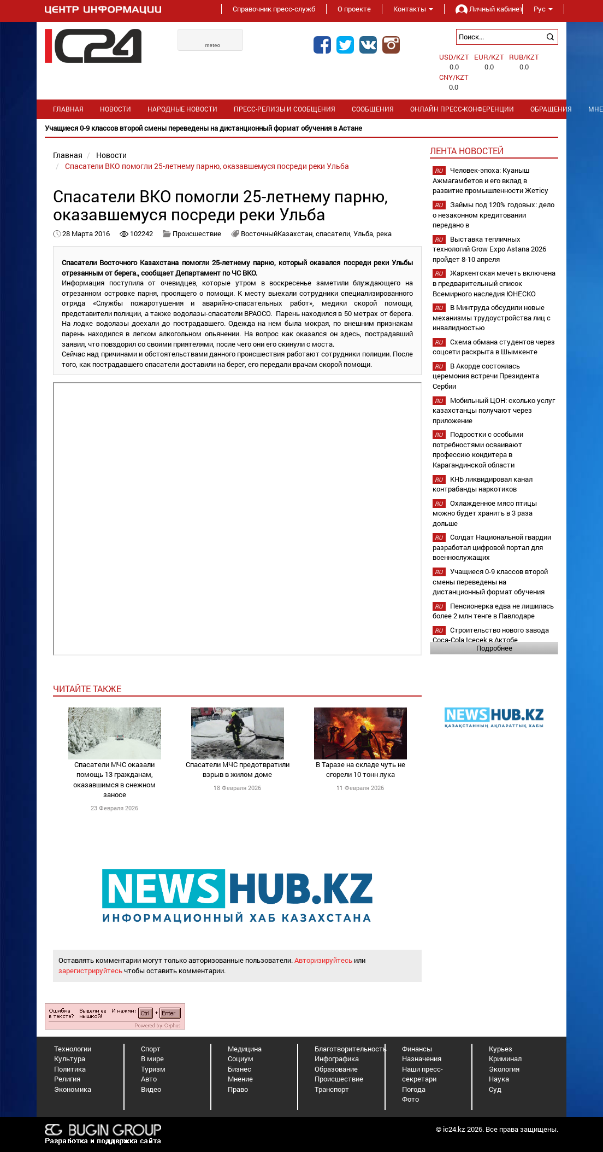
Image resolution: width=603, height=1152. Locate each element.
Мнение (240, 1079)
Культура (69, 1058)
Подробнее (494, 648)
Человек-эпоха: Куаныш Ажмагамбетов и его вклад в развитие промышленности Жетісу (490, 180)
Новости (115, 109)
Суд (495, 1089)
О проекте (354, 9)
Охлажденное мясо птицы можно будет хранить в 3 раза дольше (485, 513)
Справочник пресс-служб (274, 9)
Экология (504, 1069)
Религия (67, 1079)
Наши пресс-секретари (422, 1074)
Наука (499, 1079)
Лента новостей (467, 150)
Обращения (551, 109)
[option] (301, 128)
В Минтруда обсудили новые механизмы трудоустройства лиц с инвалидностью (492, 317)
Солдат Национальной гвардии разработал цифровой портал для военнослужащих (492, 547)
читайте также (87, 688)
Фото (410, 1099)
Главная (68, 109)
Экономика (72, 1089)
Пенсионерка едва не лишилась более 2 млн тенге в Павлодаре (493, 611)
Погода (413, 1089)
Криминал (505, 1058)
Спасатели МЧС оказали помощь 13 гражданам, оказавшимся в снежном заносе (114, 779)
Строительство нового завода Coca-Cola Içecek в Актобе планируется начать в (491, 640)
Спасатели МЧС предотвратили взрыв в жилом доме (237, 769)
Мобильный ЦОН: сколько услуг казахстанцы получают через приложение (494, 410)
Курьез (500, 1049)
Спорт (151, 1049)
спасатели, (334, 233)
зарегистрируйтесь (90, 970)
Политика (70, 1069)
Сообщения (373, 109)
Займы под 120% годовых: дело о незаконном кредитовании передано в (493, 215)
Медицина (245, 1049)
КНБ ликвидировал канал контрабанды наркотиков (483, 484)
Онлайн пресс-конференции (462, 109)
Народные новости (182, 109)
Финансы (417, 1049)
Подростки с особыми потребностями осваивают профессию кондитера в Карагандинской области (478, 449)
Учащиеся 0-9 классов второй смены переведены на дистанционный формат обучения (490, 581)
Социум (240, 1058)
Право (238, 1089)
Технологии (72, 1049)
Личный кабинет (483, 9)
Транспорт (332, 1089)
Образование (336, 1069)
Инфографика (337, 1058)
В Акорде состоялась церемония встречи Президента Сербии (486, 376)
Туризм (153, 1069)
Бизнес (239, 1069)
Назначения (421, 1058)
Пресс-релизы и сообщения (284, 109)
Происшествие (197, 233)
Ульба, (364, 233)
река (384, 233)
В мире (152, 1058)
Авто (149, 1079)
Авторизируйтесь (323, 960)
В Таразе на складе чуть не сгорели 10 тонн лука (360, 769)
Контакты (413, 9)
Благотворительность (351, 1049)
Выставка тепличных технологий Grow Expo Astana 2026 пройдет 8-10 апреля (489, 249)
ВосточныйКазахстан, (278, 233)
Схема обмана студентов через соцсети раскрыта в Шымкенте (494, 347)
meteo (213, 45)
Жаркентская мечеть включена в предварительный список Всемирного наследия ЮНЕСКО (494, 283)
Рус (543, 9)
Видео (151, 1089)
